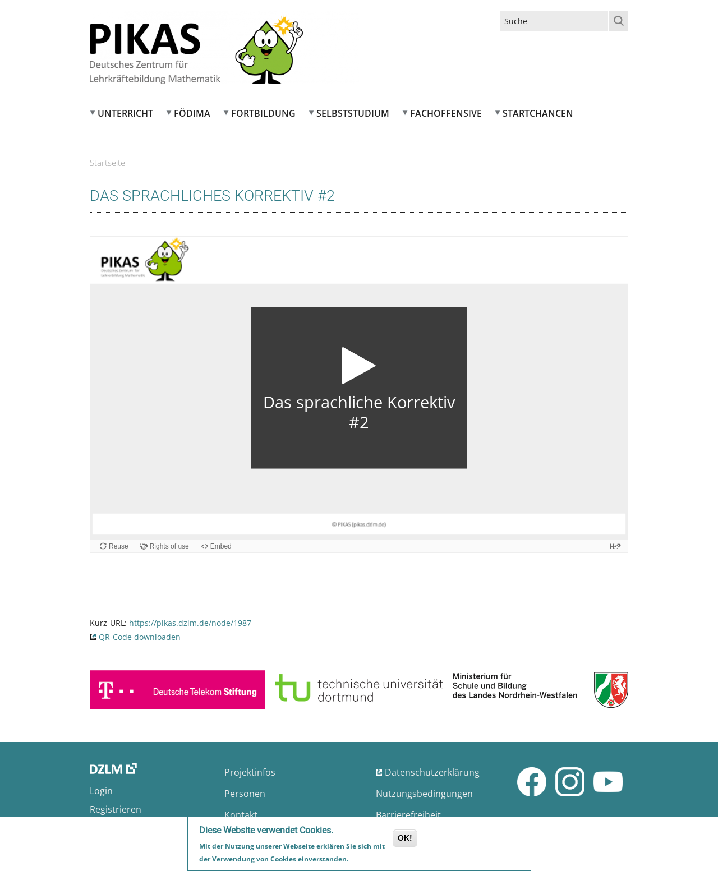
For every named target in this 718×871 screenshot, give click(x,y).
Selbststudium (352, 113)
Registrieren (115, 809)
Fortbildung (263, 113)
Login (101, 791)
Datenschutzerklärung (432, 772)
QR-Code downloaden (140, 637)
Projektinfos (249, 772)
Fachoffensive (446, 113)
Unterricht (125, 113)
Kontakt (240, 815)
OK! (405, 837)
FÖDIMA (192, 113)
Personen (244, 793)
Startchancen (538, 113)
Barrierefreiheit (408, 815)
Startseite (107, 162)
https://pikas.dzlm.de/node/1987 (190, 622)
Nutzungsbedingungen (424, 793)
